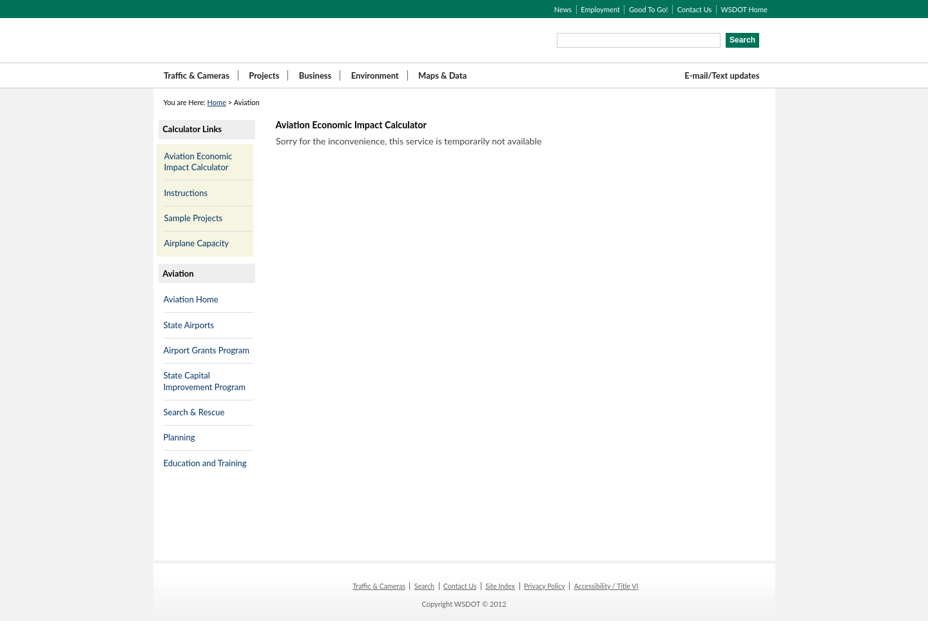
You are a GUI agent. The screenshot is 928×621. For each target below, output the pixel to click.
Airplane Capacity (196, 243)
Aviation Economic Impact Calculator (198, 162)
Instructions (186, 193)
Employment (600, 9)
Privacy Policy (544, 586)
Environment (375, 75)
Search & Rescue (194, 412)
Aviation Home (191, 299)
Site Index (500, 586)
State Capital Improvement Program (205, 381)
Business (315, 75)
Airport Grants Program (206, 350)
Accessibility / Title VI (606, 586)
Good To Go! (648, 9)
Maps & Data (442, 75)
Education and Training (205, 463)
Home (217, 102)
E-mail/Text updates (721, 75)
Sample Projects (193, 218)
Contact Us (694, 9)
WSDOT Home (743, 9)
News (563, 9)
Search (424, 586)
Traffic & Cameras (196, 75)
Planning (179, 437)
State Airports (189, 325)
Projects (264, 75)
